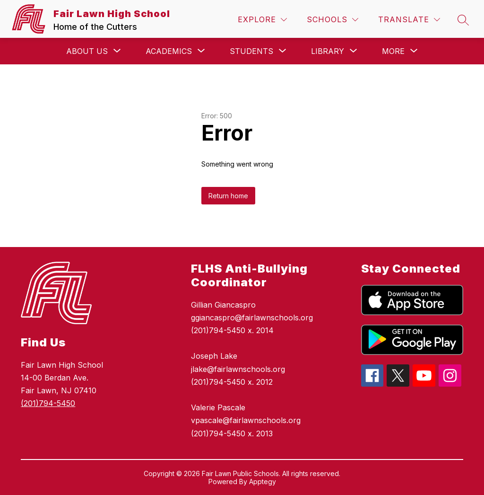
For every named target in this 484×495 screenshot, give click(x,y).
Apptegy (262, 481)
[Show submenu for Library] (327, 51)
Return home (228, 196)
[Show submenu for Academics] (169, 51)
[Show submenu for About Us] (87, 51)
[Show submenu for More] (393, 51)
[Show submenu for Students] (251, 51)
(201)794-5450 (48, 403)
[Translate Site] (409, 20)
